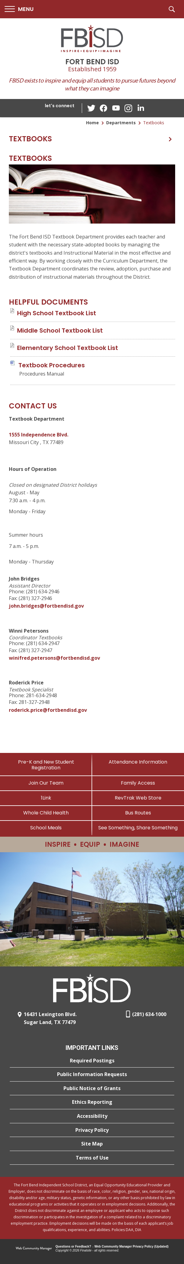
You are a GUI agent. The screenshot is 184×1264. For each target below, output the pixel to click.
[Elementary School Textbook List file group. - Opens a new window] (67, 348)
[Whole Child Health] (46, 812)
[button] (19, 9)
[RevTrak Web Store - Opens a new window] (138, 797)
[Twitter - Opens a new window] (91, 107)
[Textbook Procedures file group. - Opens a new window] (51, 365)
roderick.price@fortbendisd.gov (48, 710)
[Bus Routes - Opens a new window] (138, 812)
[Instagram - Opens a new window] (128, 108)
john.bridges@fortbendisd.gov (46, 605)
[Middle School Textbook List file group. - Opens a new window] (60, 330)
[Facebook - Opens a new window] (104, 108)
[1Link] (46, 797)
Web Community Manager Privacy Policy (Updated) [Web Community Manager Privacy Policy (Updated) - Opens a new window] (132, 1246)
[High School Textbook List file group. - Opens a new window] (56, 313)
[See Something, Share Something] (138, 827)
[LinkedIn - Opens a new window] (140, 107)
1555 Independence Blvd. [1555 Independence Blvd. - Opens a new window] (38, 434)
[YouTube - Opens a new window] (116, 108)
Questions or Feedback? (73, 1246)
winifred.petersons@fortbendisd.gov (54, 658)
